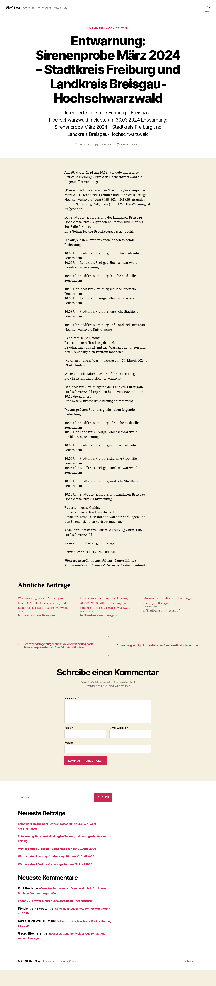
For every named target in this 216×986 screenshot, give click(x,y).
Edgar (22, 917)
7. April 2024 (106, 145)
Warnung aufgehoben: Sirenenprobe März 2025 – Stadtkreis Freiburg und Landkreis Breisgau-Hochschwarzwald (37, 608)
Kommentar (71, 714)
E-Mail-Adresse (119, 744)
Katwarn (123, 28)
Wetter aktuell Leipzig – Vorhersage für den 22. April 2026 (62, 873)
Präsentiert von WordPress (61, 977)
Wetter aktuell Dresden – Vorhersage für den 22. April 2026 (62, 865)
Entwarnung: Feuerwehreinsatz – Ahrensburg (67, 917)
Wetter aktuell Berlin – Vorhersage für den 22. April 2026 (61, 880)
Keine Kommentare (131, 145)
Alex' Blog (14, 7)
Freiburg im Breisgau (100, 28)
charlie (86, 145)
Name (68, 744)
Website (68, 759)
